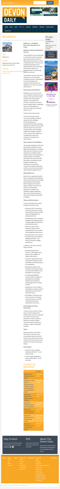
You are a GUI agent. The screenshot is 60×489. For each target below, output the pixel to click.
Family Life (39, 467)
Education (38, 463)
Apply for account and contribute (51, 54)
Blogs (37, 459)
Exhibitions (23, 465)
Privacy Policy (8, 485)
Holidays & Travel (40, 476)
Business (10, 465)
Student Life (39, 469)
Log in (56, 2)
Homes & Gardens (40, 478)
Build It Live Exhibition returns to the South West (29, 404)
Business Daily (50, 26)
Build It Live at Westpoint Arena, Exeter (29, 376)
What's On (21, 26)
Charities (38, 461)
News (11, 26)
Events (21, 459)
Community (23, 467)
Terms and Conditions (15, 485)
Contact (2, 485)
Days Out (22, 469)
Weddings (35, 26)
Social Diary (39, 480)
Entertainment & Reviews (42, 465)
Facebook (6, 446)
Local (9, 459)
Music (21, 463)
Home (6, 26)
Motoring (42, 26)
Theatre (22, 461)
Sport (16, 26)
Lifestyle (28, 26)
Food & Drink (39, 473)
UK (9, 461)
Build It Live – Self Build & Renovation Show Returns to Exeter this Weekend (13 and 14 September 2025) (29, 386)
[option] (44, 11)
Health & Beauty (40, 475)
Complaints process (25, 485)
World (9, 463)
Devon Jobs (8, 30)
